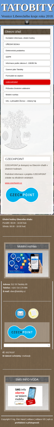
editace (30, 419)
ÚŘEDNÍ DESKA (13, 44)
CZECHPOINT (12, 82)
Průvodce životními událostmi (18, 88)
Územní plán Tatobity (14, 69)
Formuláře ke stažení (14, 76)
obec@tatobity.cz (18, 291)
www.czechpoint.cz (13, 183)
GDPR (8, 57)
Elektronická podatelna (15, 51)
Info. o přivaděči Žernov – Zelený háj (21, 101)
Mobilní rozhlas (12, 95)
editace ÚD (40, 419)
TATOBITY (27, 7)
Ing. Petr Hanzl (19, 419)
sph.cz (50, 419)
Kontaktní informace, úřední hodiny (20, 38)
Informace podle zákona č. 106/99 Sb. (21, 63)
